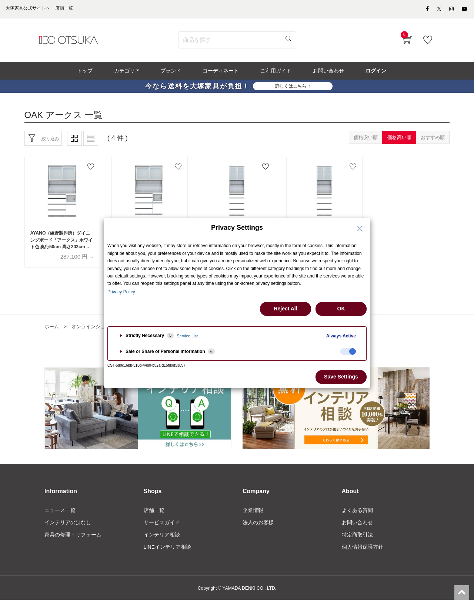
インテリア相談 (162, 540)
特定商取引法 (357, 540)
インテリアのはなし (67, 528)
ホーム (52, 331)
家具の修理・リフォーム (72, 540)
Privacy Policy (121, 291)
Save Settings (341, 377)
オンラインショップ (96, 331)
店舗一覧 (154, 515)
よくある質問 (357, 515)
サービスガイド (162, 528)
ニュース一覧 (60, 515)
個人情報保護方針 (362, 553)
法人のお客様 (258, 528)
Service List (187, 336)
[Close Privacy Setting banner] (360, 228)
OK (341, 309)
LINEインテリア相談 (167, 553)
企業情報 (253, 515)
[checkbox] (348, 351)
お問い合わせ (357, 528)
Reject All (285, 309)
